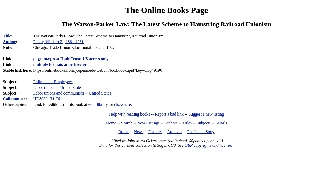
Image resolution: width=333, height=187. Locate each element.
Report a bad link (169, 114)
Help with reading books (129, 114)
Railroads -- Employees (53, 81)
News (138, 132)
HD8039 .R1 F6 (46, 99)
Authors (171, 123)
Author (9, 41)
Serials (221, 123)
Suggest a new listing (206, 114)
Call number (14, 99)
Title (7, 36)
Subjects (204, 123)
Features (155, 132)
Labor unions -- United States (57, 87)
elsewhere (122, 104)
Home (111, 123)
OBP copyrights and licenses (208, 145)
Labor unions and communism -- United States (72, 93)
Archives (174, 132)
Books (123, 132)
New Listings (148, 123)
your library (98, 104)
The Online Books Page (166, 10)
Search (127, 123)
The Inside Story (201, 132)
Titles (187, 123)
